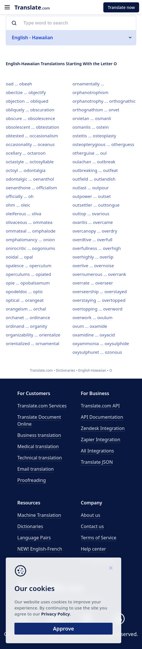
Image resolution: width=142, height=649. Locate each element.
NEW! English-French (39, 549)
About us (90, 515)
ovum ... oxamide (89, 326)
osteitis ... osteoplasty (94, 136)
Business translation (39, 435)
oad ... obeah (19, 84)
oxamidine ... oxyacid (93, 335)
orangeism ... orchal (26, 309)
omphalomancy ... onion (30, 239)
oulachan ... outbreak (93, 161)
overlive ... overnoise (93, 265)
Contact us (92, 526)
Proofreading (31, 480)
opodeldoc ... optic (24, 291)
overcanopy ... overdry (94, 231)
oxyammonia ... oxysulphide (100, 343)
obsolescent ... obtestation (32, 127)
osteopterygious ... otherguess (103, 144)
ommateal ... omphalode (30, 231)
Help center (93, 549)
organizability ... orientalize (33, 335)
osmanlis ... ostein (90, 127)
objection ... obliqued (27, 101)
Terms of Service (98, 537)
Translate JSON (97, 462)
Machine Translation (39, 515)
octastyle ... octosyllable (30, 161)
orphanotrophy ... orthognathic (104, 101)
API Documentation (102, 417)
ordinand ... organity (26, 326)
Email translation (35, 469)
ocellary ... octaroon (26, 153)
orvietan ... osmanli (91, 118)
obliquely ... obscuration (30, 110)
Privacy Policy (55, 614)
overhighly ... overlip (92, 257)
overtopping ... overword (97, 309)
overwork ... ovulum (92, 317)
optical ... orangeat (25, 300)
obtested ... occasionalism (32, 136)
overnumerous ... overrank (99, 274)
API (100, 406)
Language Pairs (34, 537)
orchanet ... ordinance (28, 317)
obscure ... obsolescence (30, 118)
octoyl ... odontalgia (26, 170)
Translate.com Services (42, 406)
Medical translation (38, 446)
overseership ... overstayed (99, 291)
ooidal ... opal (19, 257)
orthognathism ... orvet (95, 110)
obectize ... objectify (26, 92)
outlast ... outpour (90, 187)
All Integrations (97, 451)
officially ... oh (19, 196)
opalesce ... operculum (28, 265)
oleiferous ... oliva (23, 213)
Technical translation (39, 458)
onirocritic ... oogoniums (30, 248)
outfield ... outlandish (93, 179)
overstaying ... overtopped (99, 300)
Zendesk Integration (103, 428)
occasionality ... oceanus (30, 144)
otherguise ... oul (89, 153)
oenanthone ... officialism (31, 187)
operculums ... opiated (28, 274)
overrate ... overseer (92, 283)
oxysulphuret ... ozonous (97, 352)
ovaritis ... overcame (92, 222)
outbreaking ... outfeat (95, 170)
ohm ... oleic (18, 205)
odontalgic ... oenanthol (30, 179)
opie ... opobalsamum (28, 283)
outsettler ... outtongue (95, 205)
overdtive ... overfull (92, 239)
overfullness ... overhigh (96, 248)
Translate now (121, 7)
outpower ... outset (91, 196)
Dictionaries (30, 526)
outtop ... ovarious (90, 213)
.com (32, 7)
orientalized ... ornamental (32, 343)
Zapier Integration (100, 439)
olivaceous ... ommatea (29, 222)
